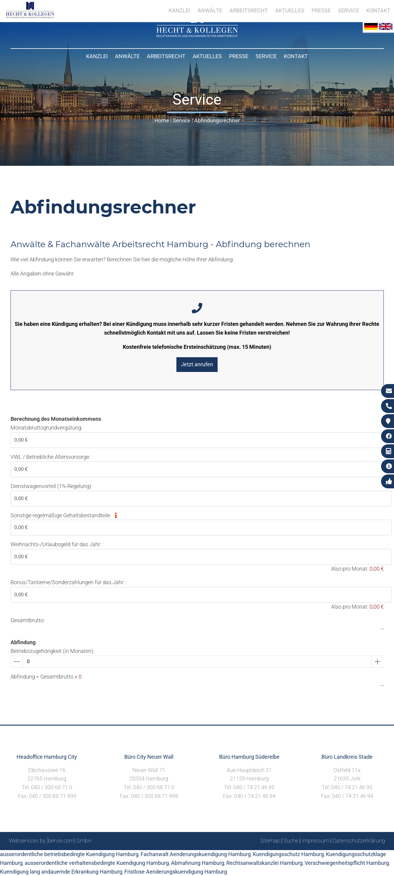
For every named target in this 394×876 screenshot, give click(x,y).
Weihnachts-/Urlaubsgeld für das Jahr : (57, 544)
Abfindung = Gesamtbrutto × (46, 677)
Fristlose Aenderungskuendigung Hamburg (175, 871)
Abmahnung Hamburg (197, 863)
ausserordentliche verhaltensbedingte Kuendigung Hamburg (97, 863)
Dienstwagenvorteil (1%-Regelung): (51, 486)
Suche (291, 840)
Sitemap (270, 840)
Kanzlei (97, 56)
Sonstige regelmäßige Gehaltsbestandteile (65, 515)
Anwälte (127, 56)
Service (266, 56)
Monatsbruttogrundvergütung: (46, 427)
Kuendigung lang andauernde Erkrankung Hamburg (61, 871)
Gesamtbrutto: (28, 620)
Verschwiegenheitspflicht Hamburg (347, 863)
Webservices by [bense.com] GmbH (50, 840)
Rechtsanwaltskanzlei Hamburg (264, 863)
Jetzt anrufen (197, 364)
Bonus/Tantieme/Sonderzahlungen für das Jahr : (68, 582)
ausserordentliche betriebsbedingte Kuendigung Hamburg (69, 854)
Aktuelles (207, 56)
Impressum (315, 840)
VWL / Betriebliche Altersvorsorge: (50, 457)
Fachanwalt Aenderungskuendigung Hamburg (196, 854)
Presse (238, 56)
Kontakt (296, 56)
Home (161, 120)
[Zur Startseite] (197, 35)
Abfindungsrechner (217, 120)
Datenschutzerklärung (359, 840)
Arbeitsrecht (166, 56)
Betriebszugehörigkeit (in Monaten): (53, 651)
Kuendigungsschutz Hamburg (288, 854)
